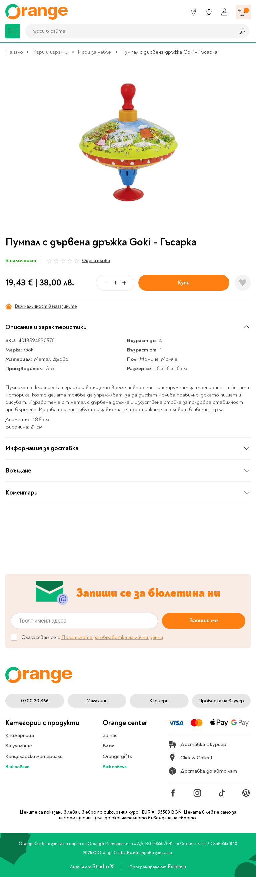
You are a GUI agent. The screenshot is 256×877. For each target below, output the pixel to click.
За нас (110, 735)
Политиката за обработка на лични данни (112, 637)
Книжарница (19, 735)
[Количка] (243, 12)
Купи (184, 282)
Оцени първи (96, 260)
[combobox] (128, 31)
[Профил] (224, 12)
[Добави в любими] (243, 283)
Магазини (97, 701)
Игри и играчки (50, 52)
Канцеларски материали (34, 756)
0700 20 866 (35, 701)
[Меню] (12, 31)
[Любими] (209, 12)
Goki (29, 349)
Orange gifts (117, 756)
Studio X (103, 866)
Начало (14, 52)
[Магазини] (193, 12)
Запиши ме (203, 621)
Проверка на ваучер (221, 701)
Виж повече (17, 767)
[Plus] (124, 283)
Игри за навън (95, 52)
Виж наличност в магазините (41, 306)
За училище (18, 745)
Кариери (159, 701)
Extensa (177, 866)
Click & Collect (190, 758)
